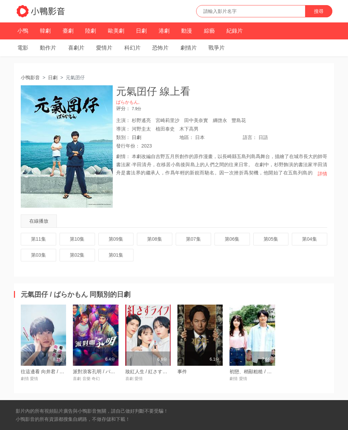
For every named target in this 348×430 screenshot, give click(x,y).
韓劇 (45, 31)
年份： (128, 146)
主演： (123, 120)
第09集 (116, 239)
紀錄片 (234, 31)
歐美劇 (116, 31)
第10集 (77, 239)
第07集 (193, 239)
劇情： (123, 156)
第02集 (77, 255)
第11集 (38, 239)
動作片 (48, 48)
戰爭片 (216, 48)
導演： (123, 129)
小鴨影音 (30, 77)
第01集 (116, 255)
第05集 (271, 239)
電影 (22, 48)
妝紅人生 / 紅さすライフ (151, 371)
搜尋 (318, 11)
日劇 (141, 31)
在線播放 (38, 221)
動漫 (186, 31)
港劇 (164, 31)
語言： (250, 137)
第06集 (232, 239)
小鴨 (22, 31)
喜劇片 (76, 48)
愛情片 (104, 48)
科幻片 (132, 48)
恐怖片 (160, 48)
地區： (186, 137)
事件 (182, 371)
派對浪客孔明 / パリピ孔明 (101, 371)
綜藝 (209, 31)
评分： (123, 108)
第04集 (309, 239)
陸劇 (90, 31)
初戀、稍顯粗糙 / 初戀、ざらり (263, 371)
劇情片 (188, 48)
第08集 (154, 239)
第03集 (38, 255)
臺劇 (68, 31)
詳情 (322, 173)
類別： (123, 137)
